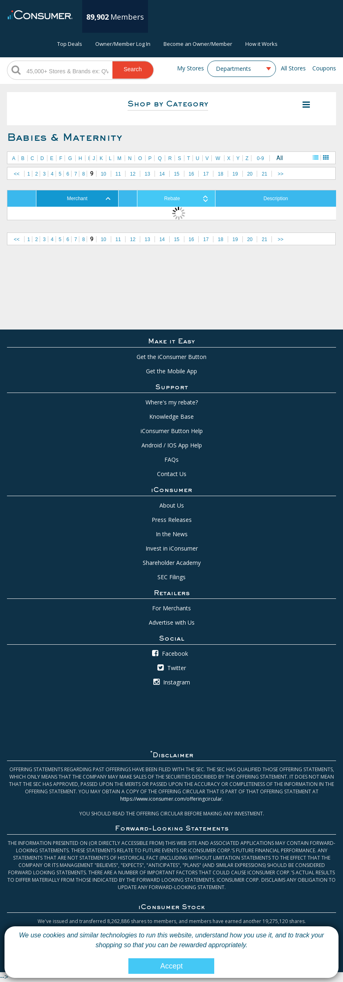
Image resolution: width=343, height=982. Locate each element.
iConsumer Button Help (172, 431)
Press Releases (172, 520)
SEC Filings (171, 577)
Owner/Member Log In (122, 43)
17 (205, 174)
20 (249, 174)
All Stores (293, 68)
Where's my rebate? (172, 402)
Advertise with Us (172, 622)
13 (147, 174)
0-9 (260, 158)
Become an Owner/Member (198, 43)
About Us (171, 505)
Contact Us (171, 474)
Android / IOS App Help (171, 445)
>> (280, 174)
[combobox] (241, 69)
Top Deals (69, 43)
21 (264, 174)
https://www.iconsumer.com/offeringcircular (171, 798)
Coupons (324, 68)
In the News (172, 534)
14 (162, 174)
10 (103, 174)
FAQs (171, 459)
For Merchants (171, 608)
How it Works (261, 43)
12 (132, 174)
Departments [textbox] (233, 68)
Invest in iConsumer (172, 548)
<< (17, 174)
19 (235, 174)
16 (191, 174)
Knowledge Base (171, 416)
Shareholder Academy (172, 563)
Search (132, 69)
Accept (171, 966)
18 (220, 174)
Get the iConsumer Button (171, 357)
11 (118, 174)
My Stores (190, 68)
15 (176, 174)
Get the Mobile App (171, 371)
